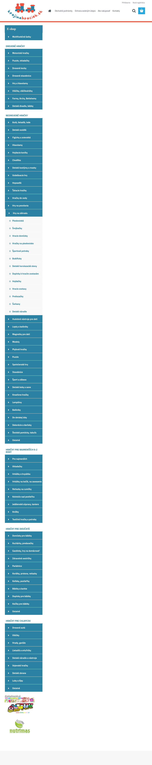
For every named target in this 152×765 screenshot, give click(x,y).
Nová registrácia (139, 2)
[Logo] (25, 11)
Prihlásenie (126, 2)
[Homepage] (49, 10)
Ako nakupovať (104, 10)
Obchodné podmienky (64, 10)
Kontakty (116, 10)
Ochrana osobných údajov (85, 10)
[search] (133, 10)
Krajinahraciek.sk (12, 696)
